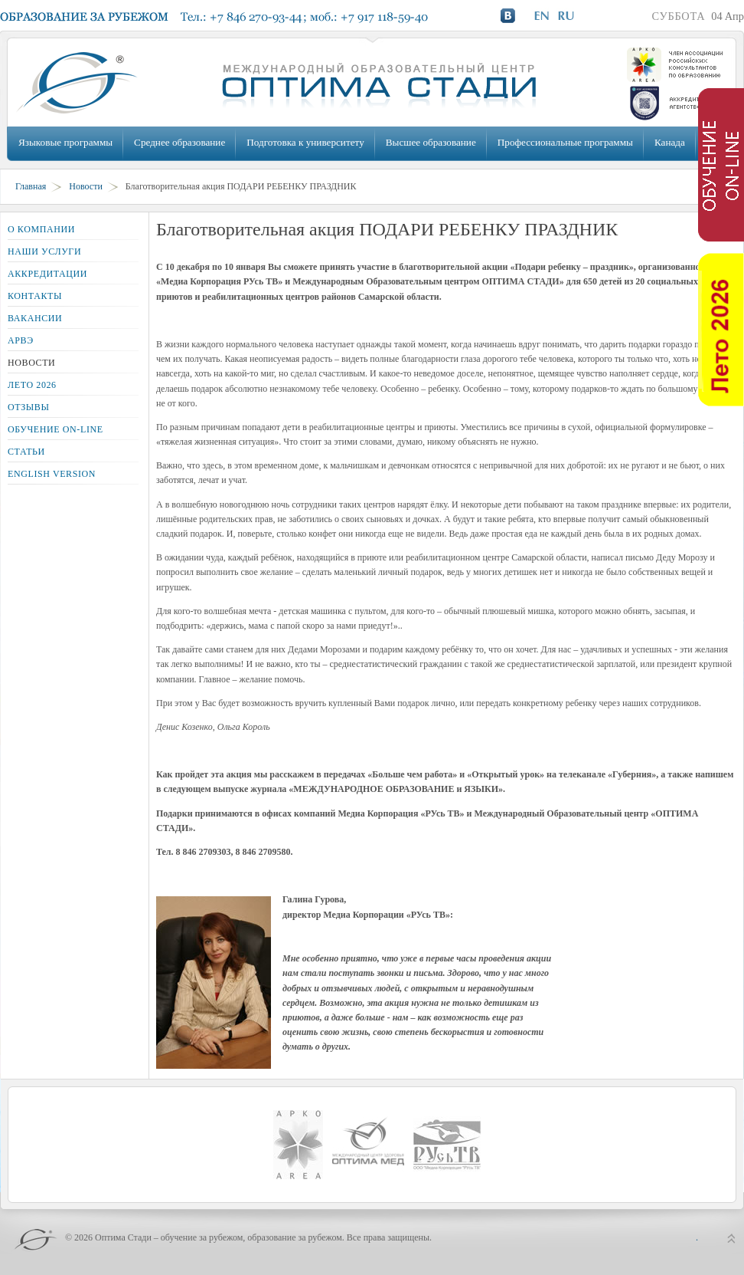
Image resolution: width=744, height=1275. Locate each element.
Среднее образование (179, 142)
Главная (30, 186)
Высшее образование (431, 142)
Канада (669, 142)
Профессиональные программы (565, 142)
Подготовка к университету (305, 142)
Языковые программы (65, 142)
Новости (86, 186)
